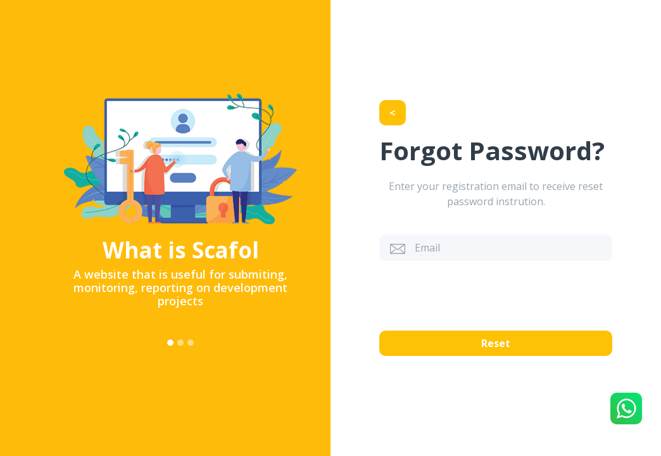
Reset (495, 343)
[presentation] (496, 295)
